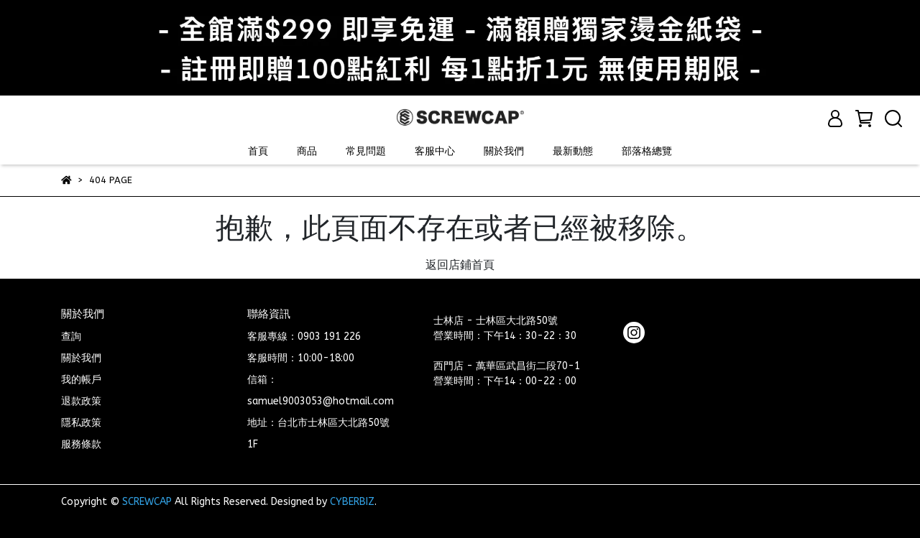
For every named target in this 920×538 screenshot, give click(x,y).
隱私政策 (81, 423)
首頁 (258, 151)
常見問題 (366, 151)
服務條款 (81, 444)
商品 (307, 151)
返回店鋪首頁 (460, 265)
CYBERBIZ (352, 502)
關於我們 (504, 151)
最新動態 (573, 151)
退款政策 (81, 401)
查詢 (71, 336)
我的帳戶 (81, 380)
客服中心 (435, 151)
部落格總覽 (647, 151)
